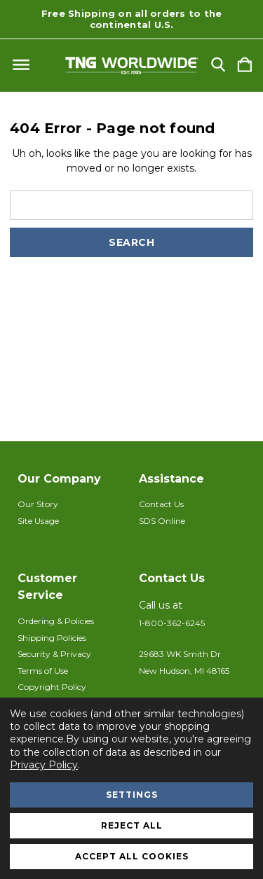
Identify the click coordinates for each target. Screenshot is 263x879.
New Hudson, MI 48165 (184, 670)
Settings (132, 794)
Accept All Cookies (132, 856)
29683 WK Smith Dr (180, 654)
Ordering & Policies (56, 621)
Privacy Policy (44, 765)
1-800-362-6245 (172, 623)
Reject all (132, 825)
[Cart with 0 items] (244, 65)
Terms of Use (43, 670)
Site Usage (38, 520)
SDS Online (162, 520)
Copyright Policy (52, 686)
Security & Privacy (54, 654)
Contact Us (161, 504)
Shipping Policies (52, 637)
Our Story (38, 504)
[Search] (218, 65)
